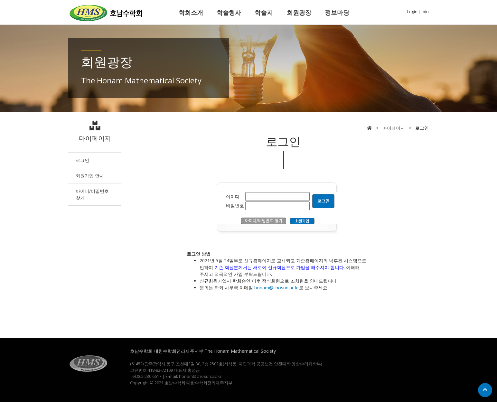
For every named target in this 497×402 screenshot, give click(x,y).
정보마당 (337, 12)
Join (425, 11)
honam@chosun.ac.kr (276, 288)
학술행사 (229, 12)
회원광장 (299, 12)
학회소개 (191, 12)
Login (412, 11)
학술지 (264, 12)
